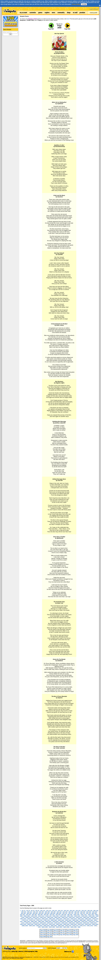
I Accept (84, 4)
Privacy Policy (76, 4)
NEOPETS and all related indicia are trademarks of (17, 955)
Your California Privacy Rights (16, 958)
